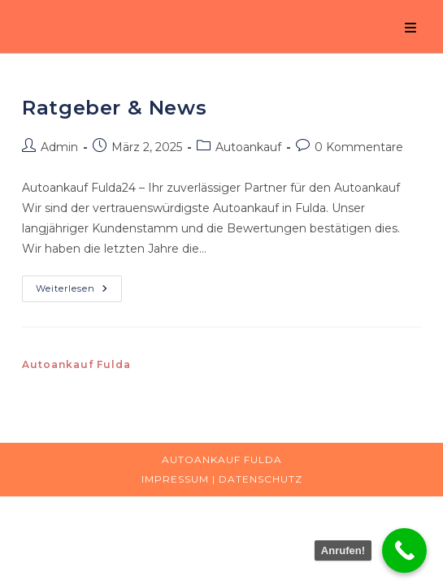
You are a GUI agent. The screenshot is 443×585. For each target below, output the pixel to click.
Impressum (175, 479)
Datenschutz (260, 479)
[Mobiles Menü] (411, 28)
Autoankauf (248, 147)
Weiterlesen (79, 292)
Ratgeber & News (114, 107)
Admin (59, 147)
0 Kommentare (359, 147)
